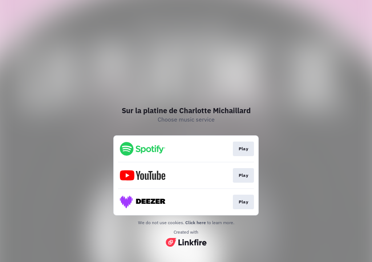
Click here (195, 222)
